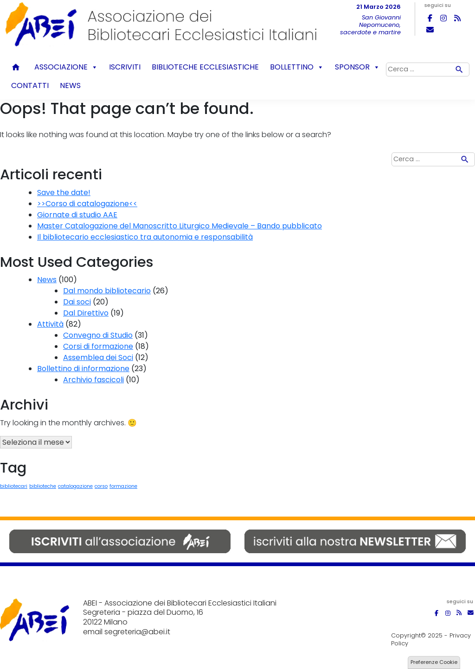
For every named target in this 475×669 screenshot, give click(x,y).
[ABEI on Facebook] (430, 18)
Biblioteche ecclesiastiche (205, 67)
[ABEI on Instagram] (443, 18)
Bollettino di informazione (83, 368)
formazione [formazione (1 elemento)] (123, 486)
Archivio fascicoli (93, 379)
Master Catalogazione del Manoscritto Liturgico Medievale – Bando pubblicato (179, 226)
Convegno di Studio (98, 335)
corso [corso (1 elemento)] (101, 486)
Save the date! (63, 192)
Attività (50, 324)
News (70, 85)
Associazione (66, 67)
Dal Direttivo (86, 313)
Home (17, 67)
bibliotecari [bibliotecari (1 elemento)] (13, 486)
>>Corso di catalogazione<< (87, 203)
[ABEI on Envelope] (430, 30)
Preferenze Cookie (434, 662)
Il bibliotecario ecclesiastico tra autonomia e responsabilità (145, 237)
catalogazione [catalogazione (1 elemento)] (75, 486)
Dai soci (77, 302)
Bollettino (297, 67)
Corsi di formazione (98, 346)
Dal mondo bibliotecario (107, 290)
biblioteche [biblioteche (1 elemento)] (42, 486)
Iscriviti (125, 67)
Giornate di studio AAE (77, 214)
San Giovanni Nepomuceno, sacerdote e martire (370, 24)
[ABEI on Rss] (457, 18)
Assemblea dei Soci (98, 357)
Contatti (30, 85)
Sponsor (357, 67)
